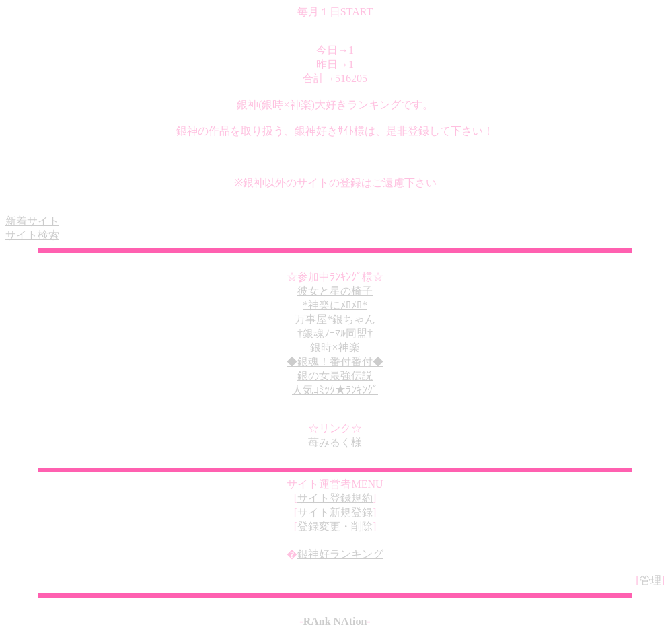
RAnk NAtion (335, 621)
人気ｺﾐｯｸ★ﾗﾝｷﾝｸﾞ (335, 390)
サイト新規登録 (335, 512)
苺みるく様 (335, 442)
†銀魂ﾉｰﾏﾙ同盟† (335, 333)
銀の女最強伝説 (335, 375)
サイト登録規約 (335, 498)
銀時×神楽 (334, 347)
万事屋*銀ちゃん (335, 319)
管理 (650, 580)
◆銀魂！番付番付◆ (335, 361)
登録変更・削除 (335, 526)
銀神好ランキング (340, 554)
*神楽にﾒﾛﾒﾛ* (335, 305)
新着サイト (32, 221)
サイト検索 (32, 235)
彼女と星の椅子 (335, 291)
